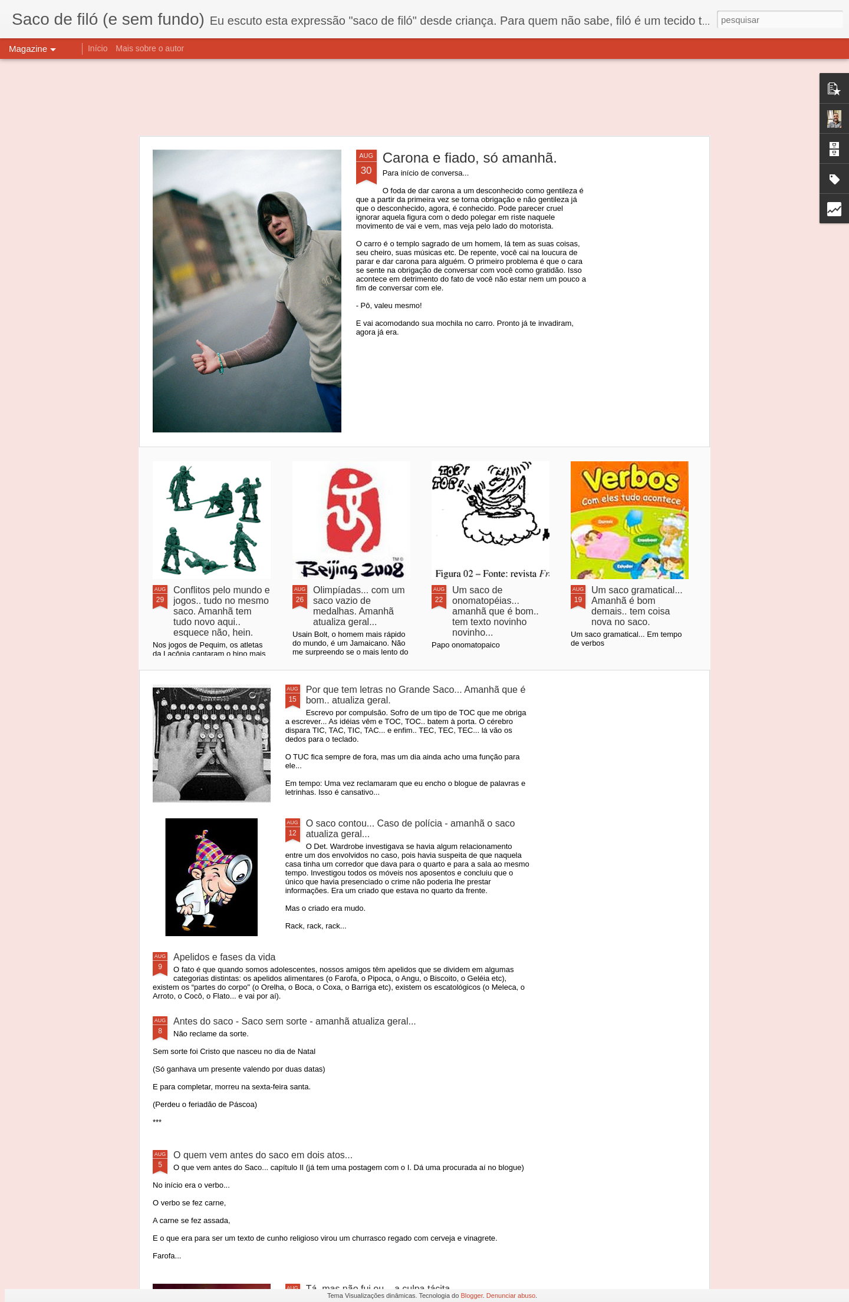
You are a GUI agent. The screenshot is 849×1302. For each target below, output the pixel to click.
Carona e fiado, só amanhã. (470, 158)
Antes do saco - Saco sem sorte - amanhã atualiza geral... (294, 1021)
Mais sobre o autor (150, 48)
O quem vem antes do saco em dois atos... (263, 1155)
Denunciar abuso (510, 1295)
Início (97, 48)
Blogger (471, 1295)
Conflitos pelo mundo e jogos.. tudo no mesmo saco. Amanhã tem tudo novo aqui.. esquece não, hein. (221, 611)
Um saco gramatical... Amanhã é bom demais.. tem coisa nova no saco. (637, 606)
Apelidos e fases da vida (224, 957)
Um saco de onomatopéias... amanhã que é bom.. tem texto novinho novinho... (495, 611)
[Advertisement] (424, 97)
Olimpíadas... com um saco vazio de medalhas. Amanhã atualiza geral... (359, 606)
